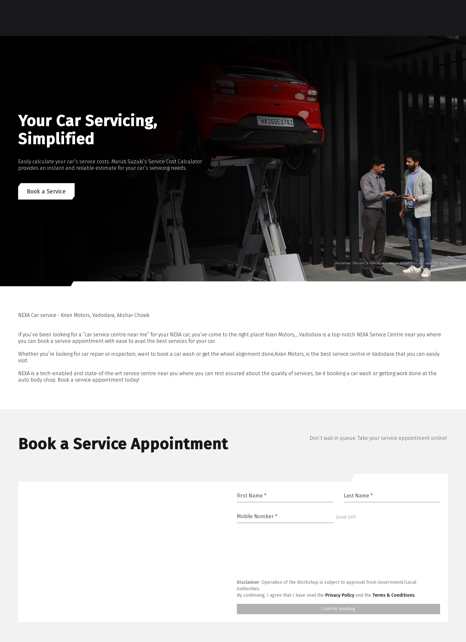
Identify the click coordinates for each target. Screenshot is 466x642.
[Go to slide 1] (320, 278)
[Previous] (26, 258)
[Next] (49, 258)
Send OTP (346, 518)
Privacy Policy (339, 596)
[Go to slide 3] (332, 278)
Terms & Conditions (393, 596)
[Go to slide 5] (337, 278)
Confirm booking (338, 609)
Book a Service (47, 191)
